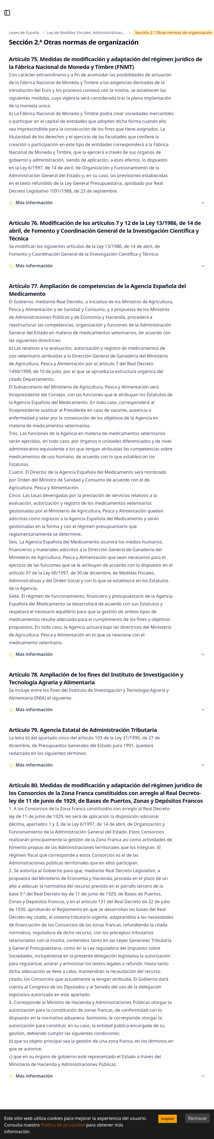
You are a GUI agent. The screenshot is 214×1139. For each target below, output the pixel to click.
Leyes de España (24, 32)
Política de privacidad (63, 1125)
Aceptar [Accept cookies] (167, 1118)
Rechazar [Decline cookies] (197, 1118)
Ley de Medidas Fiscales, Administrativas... (86, 32)
